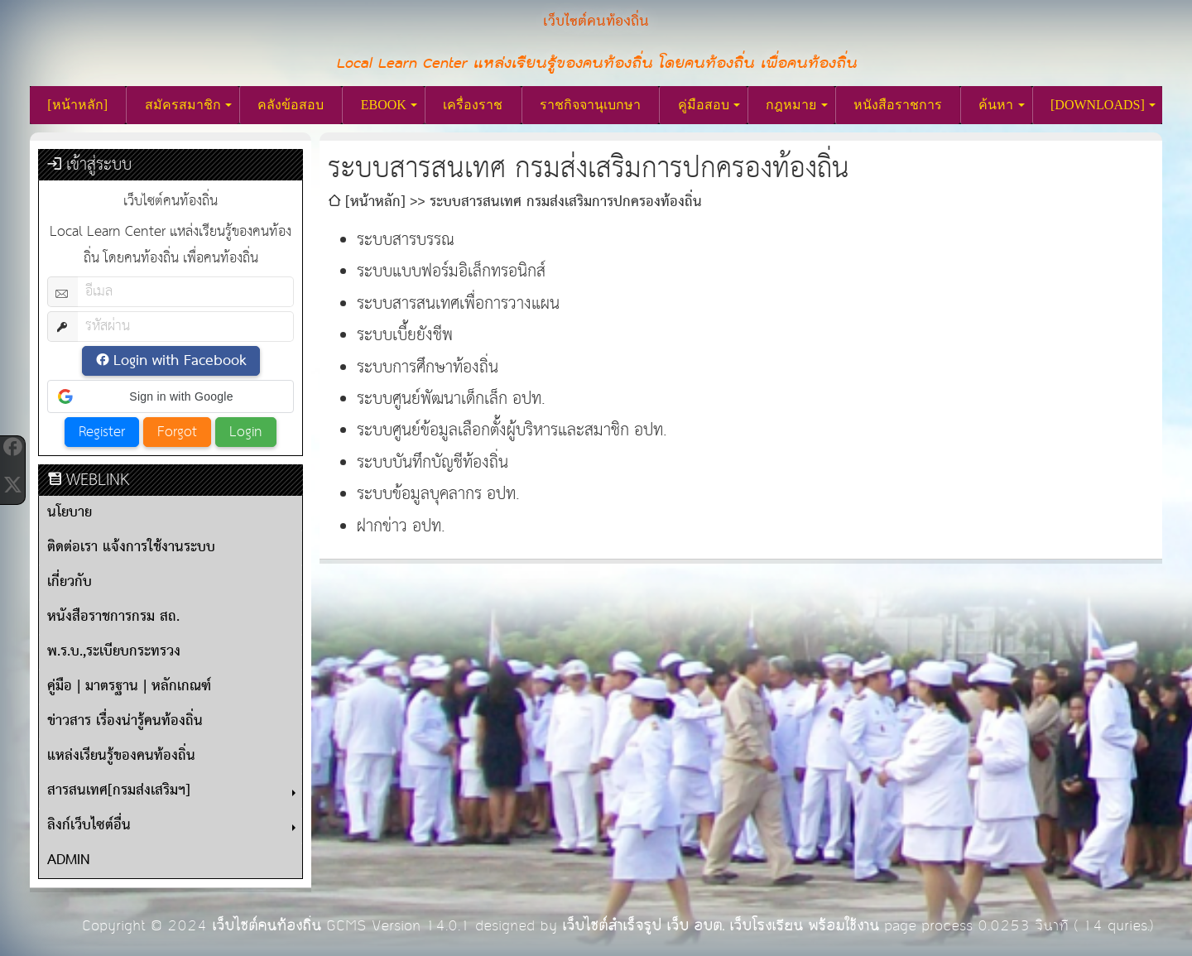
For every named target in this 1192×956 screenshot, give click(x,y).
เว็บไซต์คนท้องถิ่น (266, 926)
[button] (170, 396)
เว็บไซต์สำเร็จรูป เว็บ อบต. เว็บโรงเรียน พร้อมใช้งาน (720, 926)
